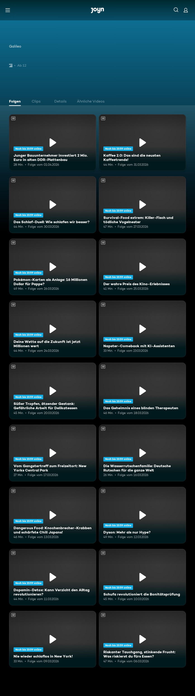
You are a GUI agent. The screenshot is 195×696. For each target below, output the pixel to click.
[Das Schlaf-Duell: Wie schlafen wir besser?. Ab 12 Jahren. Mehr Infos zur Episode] (52, 204)
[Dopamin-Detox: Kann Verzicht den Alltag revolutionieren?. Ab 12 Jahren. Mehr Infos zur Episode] (52, 577)
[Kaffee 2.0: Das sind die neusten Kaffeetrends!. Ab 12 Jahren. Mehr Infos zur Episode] (142, 142)
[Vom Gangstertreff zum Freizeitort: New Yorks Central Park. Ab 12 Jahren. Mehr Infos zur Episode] (52, 453)
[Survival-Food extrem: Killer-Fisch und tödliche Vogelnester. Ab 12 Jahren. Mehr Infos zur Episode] (142, 204)
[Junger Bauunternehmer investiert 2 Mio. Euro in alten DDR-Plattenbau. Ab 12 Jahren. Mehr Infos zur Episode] (52, 142)
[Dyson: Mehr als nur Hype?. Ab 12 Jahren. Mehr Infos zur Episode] (142, 515)
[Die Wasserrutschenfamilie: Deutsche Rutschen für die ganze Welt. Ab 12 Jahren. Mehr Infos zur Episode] (142, 453)
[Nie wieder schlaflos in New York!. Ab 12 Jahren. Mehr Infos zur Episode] (52, 639)
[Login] (186, 10)
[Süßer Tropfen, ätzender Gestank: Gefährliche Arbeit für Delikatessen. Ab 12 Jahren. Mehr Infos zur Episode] (52, 391)
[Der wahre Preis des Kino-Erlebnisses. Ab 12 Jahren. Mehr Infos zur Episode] (142, 267)
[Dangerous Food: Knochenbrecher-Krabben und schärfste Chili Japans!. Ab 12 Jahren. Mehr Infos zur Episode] (52, 515)
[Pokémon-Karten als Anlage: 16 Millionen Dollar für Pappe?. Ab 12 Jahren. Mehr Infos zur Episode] (52, 267)
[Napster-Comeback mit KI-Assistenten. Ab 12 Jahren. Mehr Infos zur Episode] (142, 329)
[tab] (16, 102)
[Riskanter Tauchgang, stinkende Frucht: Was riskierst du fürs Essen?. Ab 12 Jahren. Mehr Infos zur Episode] (142, 639)
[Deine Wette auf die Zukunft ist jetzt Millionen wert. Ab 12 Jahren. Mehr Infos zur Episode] (52, 329)
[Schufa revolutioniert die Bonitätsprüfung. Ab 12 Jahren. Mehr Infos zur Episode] (142, 577)
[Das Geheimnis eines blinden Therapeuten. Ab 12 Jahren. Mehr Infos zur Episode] (142, 391)
